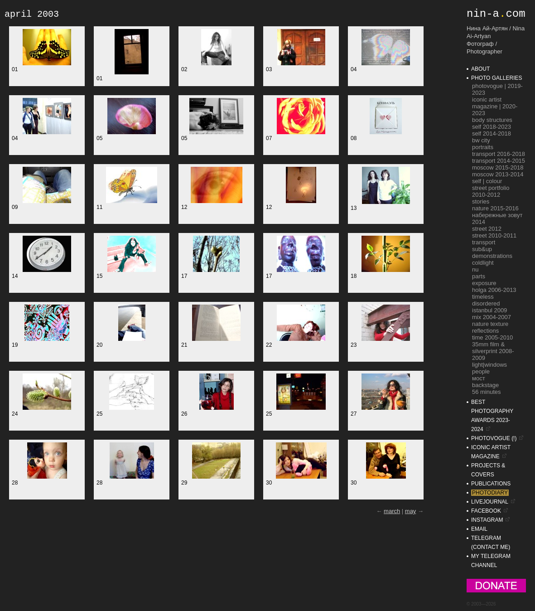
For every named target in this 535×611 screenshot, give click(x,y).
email (479, 529)
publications (491, 483)
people (481, 371)
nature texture (490, 323)
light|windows (489, 364)
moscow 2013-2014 (497, 174)
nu (475, 269)
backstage (485, 385)
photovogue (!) (493, 438)
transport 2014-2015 (498, 160)
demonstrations (492, 255)
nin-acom (496, 14)
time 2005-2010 (492, 337)
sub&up (482, 249)
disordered (486, 303)
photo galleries (496, 78)
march (392, 511)
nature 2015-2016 (495, 208)
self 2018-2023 (491, 126)
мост (478, 378)
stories (480, 201)
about (480, 69)
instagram (487, 520)
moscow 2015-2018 (497, 167)
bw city (481, 140)
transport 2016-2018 (498, 153)
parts (478, 276)
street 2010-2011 (494, 235)
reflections (485, 330)
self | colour (487, 181)
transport (483, 242)
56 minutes (486, 391)
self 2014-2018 (491, 133)
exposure (484, 283)
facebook (486, 511)
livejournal (489, 502)
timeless (483, 296)
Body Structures (492, 119)
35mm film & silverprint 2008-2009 (493, 351)
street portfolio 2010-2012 (490, 191)
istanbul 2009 (489, 310)
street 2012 (486, 228)
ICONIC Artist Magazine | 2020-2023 (494, 106)
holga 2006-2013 (494, 289)
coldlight (483, 262)
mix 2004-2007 (491, 317)
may (410, 511)
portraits (482, 147)
